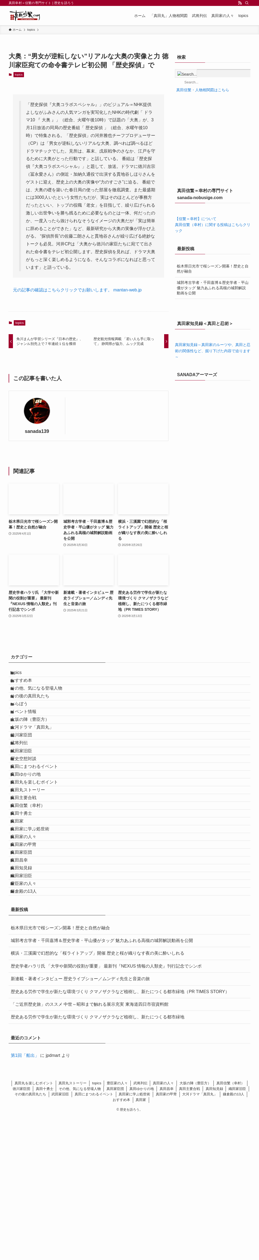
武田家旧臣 (27, 802)
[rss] (239, 3)
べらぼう (24, 726)
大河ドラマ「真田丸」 (37, 764)
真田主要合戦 (29, 879)
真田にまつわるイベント (40, 828)
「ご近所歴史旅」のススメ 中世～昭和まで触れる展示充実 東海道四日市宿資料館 (89, 1147)
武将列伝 (24, 790)
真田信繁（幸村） (33, 892)
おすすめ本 (27, 688)
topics (19, 74)
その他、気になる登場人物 (42, 700)
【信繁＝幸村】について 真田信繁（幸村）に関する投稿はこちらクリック (212, 225)
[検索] (246, 3)
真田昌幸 (24, 981)
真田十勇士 (27, 904)
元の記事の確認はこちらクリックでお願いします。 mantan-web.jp (77, 290)
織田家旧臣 (27, 1006)
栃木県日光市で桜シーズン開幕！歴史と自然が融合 (212, 269)
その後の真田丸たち (35, 713)
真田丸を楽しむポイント (40, 853)
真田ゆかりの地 (31, 841)
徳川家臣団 (27, 777)
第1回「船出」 (25, 1199)
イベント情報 (29, 738)
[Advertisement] (212, 142)
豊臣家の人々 (29, 1019)
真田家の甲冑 (29, 955)
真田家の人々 (29, 943)
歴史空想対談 (29, 815)
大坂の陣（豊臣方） (35, 751)
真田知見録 (27, 993)
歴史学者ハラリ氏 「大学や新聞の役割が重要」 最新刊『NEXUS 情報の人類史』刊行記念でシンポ (106, 1109)
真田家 (22, 917)
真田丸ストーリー (33, 866)
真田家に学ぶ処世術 (35, 930)
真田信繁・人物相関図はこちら (202, 90)
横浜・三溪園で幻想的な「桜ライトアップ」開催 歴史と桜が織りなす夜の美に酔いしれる (97, 1096)
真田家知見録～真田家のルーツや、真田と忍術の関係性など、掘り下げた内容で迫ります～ (212, 351)
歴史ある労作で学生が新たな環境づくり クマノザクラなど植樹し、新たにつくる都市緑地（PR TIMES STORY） (120, 1134)
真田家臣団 (27, 968)
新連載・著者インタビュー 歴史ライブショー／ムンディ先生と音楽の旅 (80, 1122)
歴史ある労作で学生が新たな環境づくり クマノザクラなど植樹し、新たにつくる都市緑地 (97, 1160)
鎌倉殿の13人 (29, 1032)
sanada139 (37, 431)
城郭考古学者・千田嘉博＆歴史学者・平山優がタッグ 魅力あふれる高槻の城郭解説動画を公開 (212, 287)
